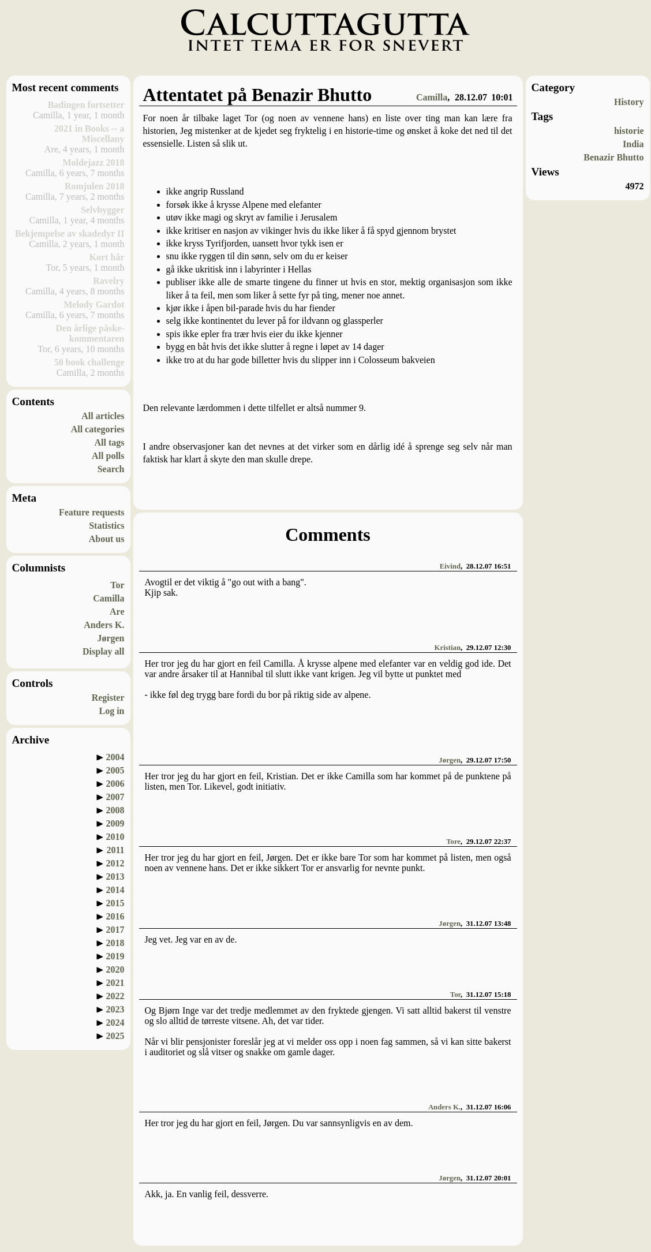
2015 (115, 903)
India (633, 144)
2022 (115, 996)
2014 (115, 890)
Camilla (108, 598)
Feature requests (92, 512)
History (629, 102)
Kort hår (107, 257)
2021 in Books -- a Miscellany (89, 134)
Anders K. (104, 625)
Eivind (450, 566)
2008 (115, 810)
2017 (115, 930)
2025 (115, 1036)
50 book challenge (89, 362)
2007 (115, 797)
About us (107, 539)
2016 (115, 916)
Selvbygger (103, 210)
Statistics (106, 525)
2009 (115, 823)
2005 (115, 770)
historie (629, 131)
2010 (115, 837)
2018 (115, 943)
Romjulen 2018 (95, 186)
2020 (115, 969)
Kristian (448, 648)
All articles (102, 416)
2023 (115, 1009)
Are (117, 611)
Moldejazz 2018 (93, 162)
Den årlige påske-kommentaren (89, 333)
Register (108, 697)
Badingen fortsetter (86, 105)
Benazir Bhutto (613, 157)
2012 (115, 863)
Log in (111, 711)
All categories (98, 429)
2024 (115, 1022)
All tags (110, 442)
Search (111, 469)
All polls (108, 456)
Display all (103, 651)
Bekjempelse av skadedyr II (70, 233)
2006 (115, 783)
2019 (115, 956)
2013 (115, 876)
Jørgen (110, 638)
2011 (115, 850)
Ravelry (108, 281)
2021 (115, 983)
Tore (453, 842)
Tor (117, 585)
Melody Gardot (93, 304)
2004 (115, 757)
